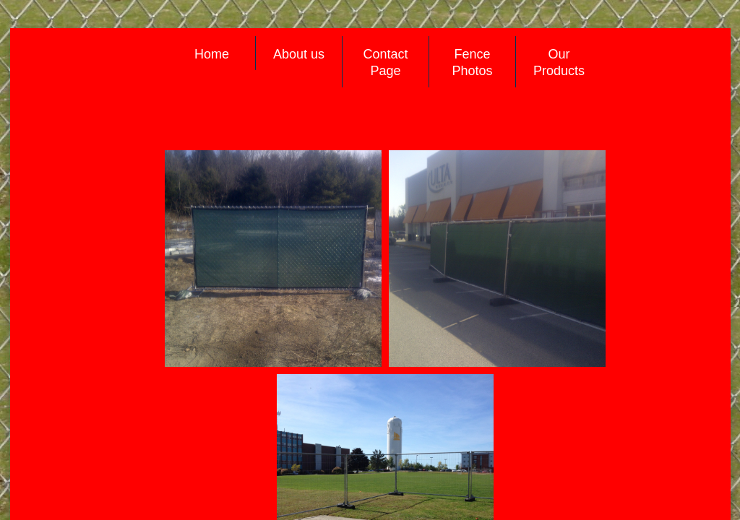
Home (211, 54)
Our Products (559, 62)
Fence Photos (472, 62)
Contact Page (385, 62)
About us (298, 54)
